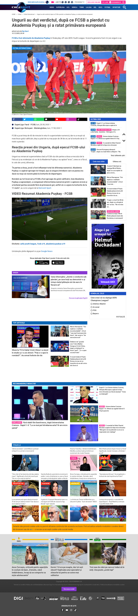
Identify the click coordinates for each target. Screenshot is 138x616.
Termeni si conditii (19, 584)
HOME (14, 14)
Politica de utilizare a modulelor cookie (112, 584)
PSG (93, 310)
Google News (47, 251)
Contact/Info (88, 584)
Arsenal (95, 307)
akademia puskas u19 (55, 244)
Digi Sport (25, 31)
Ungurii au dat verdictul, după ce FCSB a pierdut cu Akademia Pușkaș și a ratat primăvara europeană (65, 14)
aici (31, 529)
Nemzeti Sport (45, 188)
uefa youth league (28, 244)
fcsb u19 (41, 244)
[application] (49, 219)
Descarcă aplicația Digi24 (78, 298)
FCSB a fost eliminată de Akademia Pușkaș (31, 38)
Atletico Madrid (98, 304)
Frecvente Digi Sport (61, 584)
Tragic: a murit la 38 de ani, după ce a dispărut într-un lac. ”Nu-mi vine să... (115, 203)
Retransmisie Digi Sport (75, 584)
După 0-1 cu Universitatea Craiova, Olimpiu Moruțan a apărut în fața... (104, 124)
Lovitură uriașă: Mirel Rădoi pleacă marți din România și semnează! (115, 214)
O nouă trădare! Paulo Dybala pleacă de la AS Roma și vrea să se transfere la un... (115, 192)
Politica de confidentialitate (34, 584)
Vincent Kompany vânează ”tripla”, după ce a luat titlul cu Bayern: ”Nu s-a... (106, 150)
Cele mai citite (99, 162)
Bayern (95, 314)
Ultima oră (117, 162)
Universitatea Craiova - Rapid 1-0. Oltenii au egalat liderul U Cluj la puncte (105, 137)
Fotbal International (29, 14)
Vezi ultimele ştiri (118, 155)
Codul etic (96, 584)
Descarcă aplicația (39, 2)
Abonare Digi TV (49, 584)
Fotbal (20, 14)
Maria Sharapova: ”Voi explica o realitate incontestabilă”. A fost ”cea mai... (115, 180)
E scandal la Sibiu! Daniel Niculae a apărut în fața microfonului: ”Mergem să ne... (106, 144)
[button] (49, 218)
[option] (106, 124)
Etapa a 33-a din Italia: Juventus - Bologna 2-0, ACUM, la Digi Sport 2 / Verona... (105, 131)
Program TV (79, 2)
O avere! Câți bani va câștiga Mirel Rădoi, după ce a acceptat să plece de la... (114, 169)
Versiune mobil (69, 589)
